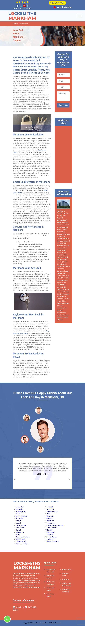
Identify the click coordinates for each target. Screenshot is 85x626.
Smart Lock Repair (50, 589)
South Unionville (52, 528)
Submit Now (63, 105)
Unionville (50, 535)
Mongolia (50, 518)
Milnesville (50, 516)
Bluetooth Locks (65, 574)
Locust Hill (50, 509)
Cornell (18, 530)
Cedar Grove (20, 528)
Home (15, 24)
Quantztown (50, 523)
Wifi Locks (65, 579)
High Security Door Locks (51, 571)
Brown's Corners (21, 516)
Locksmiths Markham (41, 623)
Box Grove (19, 514)
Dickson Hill (20, 532)
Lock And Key (23, 24)
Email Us (20, 607)
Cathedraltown (21, 525)
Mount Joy (50, 521)
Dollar (18, 535)
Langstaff (50, 507)
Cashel (18, 523)
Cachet (18, 521)
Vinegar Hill (50, 539)
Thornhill (49, 530)
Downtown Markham (23, 537)
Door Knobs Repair (50, 595)
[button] (26, 418)
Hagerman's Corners (23, 544)
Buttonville (19, 518)
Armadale (19, 509)
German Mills (20, 539)
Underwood (50, 532)
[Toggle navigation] (80, 16)
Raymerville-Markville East (55, 525)
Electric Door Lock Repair (51, 583)
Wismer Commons (53, 542)
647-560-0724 (57, 3)
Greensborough (21, 542)
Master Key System (50, 577)
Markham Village (52, 512)
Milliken (49, 514)
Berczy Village (20, 512)
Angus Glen (20, 507)
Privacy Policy (66, 570)
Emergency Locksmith (65, 590)
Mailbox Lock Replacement (66, 584)
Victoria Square (52, 537)
